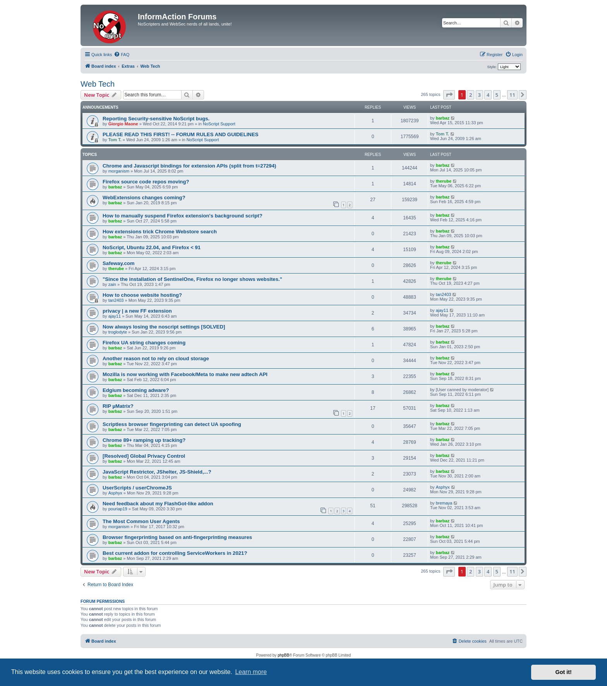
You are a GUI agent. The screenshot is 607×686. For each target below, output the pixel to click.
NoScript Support (219, 123)
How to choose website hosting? (142, 295)
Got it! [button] (564, 672)
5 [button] (497, 94)
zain (112, 284)
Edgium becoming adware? (136, 390)
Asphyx (115, 493)
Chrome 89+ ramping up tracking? (144, 440)
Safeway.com (119, 263)
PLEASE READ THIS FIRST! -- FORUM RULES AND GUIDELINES (180, 134)
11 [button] (512, 94)
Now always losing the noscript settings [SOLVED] (164, 327)
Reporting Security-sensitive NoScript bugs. (156, 118)
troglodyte (117, 332)
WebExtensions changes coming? (144, 197)
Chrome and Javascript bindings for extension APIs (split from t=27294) (189, 166)
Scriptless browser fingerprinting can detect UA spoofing (172, 424)
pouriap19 (117, 508)
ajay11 (114, 316)
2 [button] (470, 94)
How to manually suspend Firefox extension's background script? (182, 216)
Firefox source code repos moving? (146, 182)
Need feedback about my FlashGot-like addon (158, 503)
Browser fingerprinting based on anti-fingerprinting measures (177, 537)
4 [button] (488, 94)
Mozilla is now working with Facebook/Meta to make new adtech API (185, 374)
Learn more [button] (251, 672)
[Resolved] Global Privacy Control (144, 456)
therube (443, 181)
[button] (449, 94)
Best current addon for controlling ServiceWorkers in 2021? (175, 553)
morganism (118, 171)
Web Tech (98, 84)
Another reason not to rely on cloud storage (156, 358)
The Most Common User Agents (141, 521)
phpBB (283, 655)
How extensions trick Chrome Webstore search (160, 231)
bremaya (444, 503)
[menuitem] (121, 54)
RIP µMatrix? (118, 406)
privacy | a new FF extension (137, 311)
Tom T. (115, 139)
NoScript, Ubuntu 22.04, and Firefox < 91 (152, 247)
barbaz (442, 118)
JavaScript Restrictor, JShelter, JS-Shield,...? (157, 472)
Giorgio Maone (123, 123)
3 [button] (479, 94)
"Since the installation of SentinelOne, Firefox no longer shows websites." (192, 279)
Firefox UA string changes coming (144, 343)
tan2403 (116, 300)
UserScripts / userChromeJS (137, 488)
